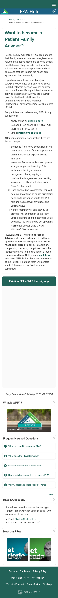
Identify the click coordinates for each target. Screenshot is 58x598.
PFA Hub (19, 20)
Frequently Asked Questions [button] (29, 438)
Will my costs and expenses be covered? (27, 485)
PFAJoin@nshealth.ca (25, 519)
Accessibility (38, 578)
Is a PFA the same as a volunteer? (24, 465)
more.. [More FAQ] (51, 494)
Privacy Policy (39, 571)
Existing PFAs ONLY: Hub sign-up (29, 281)
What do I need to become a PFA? (24, 446)
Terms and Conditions (19, 571)
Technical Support (15, 584)
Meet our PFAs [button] (29, 531)
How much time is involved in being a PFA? (28, 475)
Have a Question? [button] (29, 499)
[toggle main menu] (53, 4)
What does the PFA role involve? (23, 456)
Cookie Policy (33, 584)
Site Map (47, 584)
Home (11, 20)
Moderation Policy (20, 578)
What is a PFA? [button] (29, 402)
